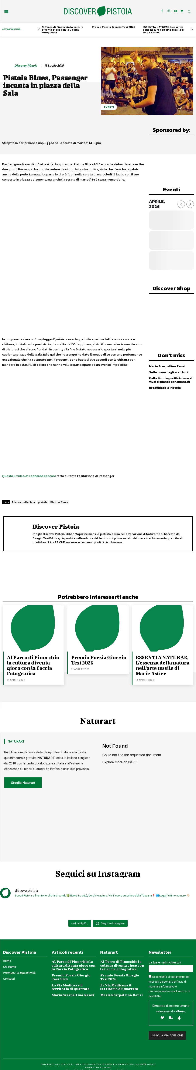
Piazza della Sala (23, 502)
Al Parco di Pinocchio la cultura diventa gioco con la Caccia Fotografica (62, 29)
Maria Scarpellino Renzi (166, 364)
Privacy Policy (73, 1064)
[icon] (182, 11)
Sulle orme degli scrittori (167, 370)
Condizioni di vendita (108, 1064)
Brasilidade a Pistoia (164, 385)
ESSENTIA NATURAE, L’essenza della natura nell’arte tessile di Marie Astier (163, 29)
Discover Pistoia (25, 65)
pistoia (43, 502)
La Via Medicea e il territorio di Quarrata (73, 979)
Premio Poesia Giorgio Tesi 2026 (113, 27)
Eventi (109, 107)
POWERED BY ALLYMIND (98, 1061)
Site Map (125, 1064)
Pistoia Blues (59, 502)
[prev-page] (39, 29)
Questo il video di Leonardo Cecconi (29, 475)
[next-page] (192, 29)
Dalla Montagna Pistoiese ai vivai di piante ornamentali (170, 378)
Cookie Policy (88, 1064)
